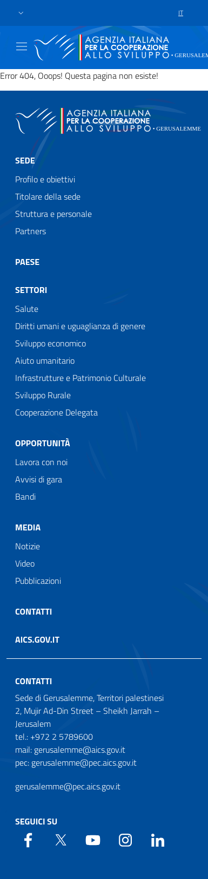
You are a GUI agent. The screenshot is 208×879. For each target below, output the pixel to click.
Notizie (27, 546)
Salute (26, 308)
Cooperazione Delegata (56, 412)
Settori (31, 289)
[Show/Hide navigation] (21, 46)
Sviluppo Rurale (43, 395)
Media (28, 527)
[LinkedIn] (158, 839)
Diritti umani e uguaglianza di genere (80, 325)
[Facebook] (28, 839)
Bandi (25, 496)
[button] (21, 13)
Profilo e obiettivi (45, 179)
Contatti (33, 611)
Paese (27, 261)
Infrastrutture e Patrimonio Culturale (80, 377)
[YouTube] (93, 839)
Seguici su (36, 821)
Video (25, 563)
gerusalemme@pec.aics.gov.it (67, 786)
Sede (25, 160)
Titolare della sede (47, 196)
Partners (30, 230)
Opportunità (42, 443)
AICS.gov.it (37, 639)
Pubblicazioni (38, 580)
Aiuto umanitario (45, 360)
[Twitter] (60, 839)
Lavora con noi (41, 461)
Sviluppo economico (50, 343)
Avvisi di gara (38, 479)
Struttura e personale (53, 213)
